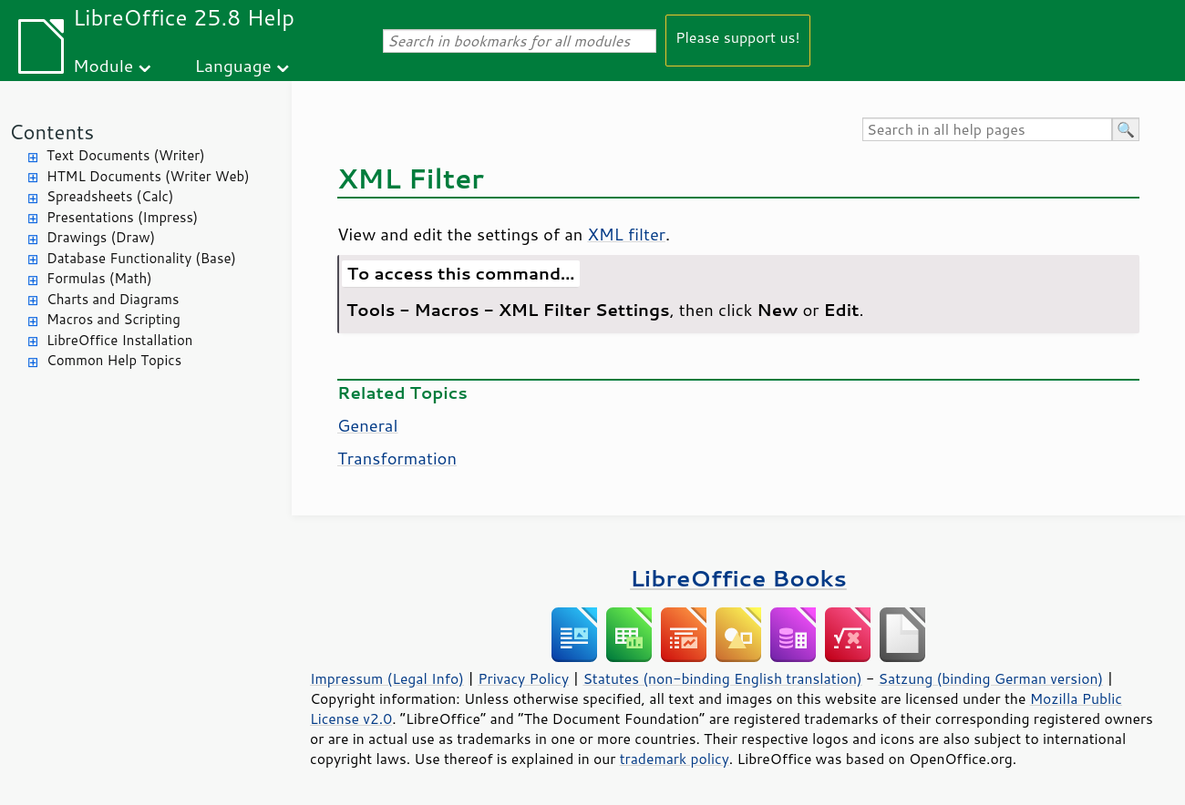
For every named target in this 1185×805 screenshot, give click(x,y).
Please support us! (737, 36)
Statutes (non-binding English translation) (721, 678)
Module (103, 65)
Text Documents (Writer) (125, 155)
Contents (51, 131)
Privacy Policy (523, 678)
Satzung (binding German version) (991, 678)
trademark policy (674, 759)
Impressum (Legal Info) (387, 678)
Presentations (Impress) (122, 217)
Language (233, 65)
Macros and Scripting (113, 319)
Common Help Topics (113, 360)
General (367, 425)
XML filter (626, 234)
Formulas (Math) (99, 278)
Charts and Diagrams (112, 299)
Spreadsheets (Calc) (109, 196)
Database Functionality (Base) (141, 258)
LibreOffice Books (738, 578)
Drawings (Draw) (100, 237)
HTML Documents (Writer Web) (148, 176)
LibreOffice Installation (119, 340)
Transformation (397, 458)
